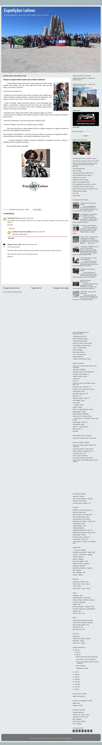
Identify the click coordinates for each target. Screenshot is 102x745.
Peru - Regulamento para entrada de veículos (84, 184)
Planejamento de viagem (82, 668)
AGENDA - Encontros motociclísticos (82, 510)
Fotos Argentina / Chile (79, 523)
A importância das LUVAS (79, 336)
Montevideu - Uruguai (78, 640)
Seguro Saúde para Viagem (80, 191)
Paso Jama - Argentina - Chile (80, 561)
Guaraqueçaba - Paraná (79, 391)
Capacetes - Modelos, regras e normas (82, 343)
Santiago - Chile (77, 611)
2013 (76, 689)
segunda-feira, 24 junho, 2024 (29, 244)
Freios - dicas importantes (79, 354)
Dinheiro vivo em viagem (79, 177)
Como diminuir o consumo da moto (82, 345)
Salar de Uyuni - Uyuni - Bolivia (81, 584)
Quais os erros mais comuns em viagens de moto (85, 188)
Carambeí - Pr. (76, 378)
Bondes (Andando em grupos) (80, 338)
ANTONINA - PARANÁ (79, 369)
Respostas (12, 228)
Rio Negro (75, 431)
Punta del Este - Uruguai (79, 643)
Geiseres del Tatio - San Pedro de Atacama (83, 600)
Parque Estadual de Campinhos (81, 414)
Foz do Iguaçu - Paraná (79, 400)
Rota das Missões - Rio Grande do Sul (82, 514)
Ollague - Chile (77, 604)
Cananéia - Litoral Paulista (79, 501)
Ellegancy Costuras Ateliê (14, 244)
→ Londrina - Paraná (78, 405)
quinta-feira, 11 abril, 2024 (26, 218)
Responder (10, 225)
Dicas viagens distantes (79, 352)
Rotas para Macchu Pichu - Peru (81, 517)
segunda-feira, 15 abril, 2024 (37, 231)
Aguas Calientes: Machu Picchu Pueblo (83, 620)
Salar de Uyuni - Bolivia (79, 721)
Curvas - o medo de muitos (79, 347)
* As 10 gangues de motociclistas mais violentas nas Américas (88, 215)
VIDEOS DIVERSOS (78, 528)
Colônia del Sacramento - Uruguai (81, 638)
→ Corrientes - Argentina (79, 550)
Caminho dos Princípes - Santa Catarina (83, 449)
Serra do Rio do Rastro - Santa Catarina (83, 458)
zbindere (56, 738)
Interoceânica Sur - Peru (79, 629)
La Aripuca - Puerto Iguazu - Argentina (83, 554)
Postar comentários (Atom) (15, 292)
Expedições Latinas (19, 11)
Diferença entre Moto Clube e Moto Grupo (87, 656)
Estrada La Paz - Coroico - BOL (81, 714)
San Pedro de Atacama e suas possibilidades (84, 609)
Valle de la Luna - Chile (79, 613)
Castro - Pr (75, 381)
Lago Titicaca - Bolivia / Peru (80, 581)
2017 (76, 682)
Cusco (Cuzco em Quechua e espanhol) (83, 622)
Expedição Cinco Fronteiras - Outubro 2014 (84, 521)
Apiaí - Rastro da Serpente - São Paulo (83, 498)
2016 (76, 684)
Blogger (69, 738)
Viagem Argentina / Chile (79, 525)
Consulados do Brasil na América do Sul (83, 173)
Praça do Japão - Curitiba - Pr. (80, 422)
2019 (76, 677)
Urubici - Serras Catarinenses (80, 455)
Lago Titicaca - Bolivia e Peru (80, 717)
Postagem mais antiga (61, 288)
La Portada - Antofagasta (79, 602)
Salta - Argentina (77, 570)
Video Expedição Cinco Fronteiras (81, 519)
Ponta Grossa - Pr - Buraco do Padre (82, 416)
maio (77, 652)
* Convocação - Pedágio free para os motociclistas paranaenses (89, 247)
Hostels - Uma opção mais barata (81, 182)
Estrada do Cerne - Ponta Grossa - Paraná (83, 389)
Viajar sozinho (76, 195)
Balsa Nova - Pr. (77, 396)
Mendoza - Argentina (78, 559)
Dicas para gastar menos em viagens (82, 175)
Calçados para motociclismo (80, 341)
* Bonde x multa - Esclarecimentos (89, 237)
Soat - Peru (75, 193)
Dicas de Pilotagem (78, 350)
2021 (76, 672)
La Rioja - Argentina (78, 556)
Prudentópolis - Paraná (78, 424)
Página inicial (36, 288)
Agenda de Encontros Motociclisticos (85, 281)
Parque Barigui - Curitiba (79, 411)
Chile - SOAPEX (77, 170)
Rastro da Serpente (81, 665)
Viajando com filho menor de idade (82, 359)
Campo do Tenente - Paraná (80, 376)
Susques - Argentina (78, 574)
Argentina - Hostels (78, 705)
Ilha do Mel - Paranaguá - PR (80, 393)
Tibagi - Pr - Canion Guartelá (80, 426)
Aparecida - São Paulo (78, 496)
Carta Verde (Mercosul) (79, 168)
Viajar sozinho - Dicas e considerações (86, 659)
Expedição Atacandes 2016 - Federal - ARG (84, 532)
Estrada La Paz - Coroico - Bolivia (81, 588)
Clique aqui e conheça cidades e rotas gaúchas (84, 438)
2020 (76, 674)
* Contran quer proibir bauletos (88, 225)
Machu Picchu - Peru (78, 627)
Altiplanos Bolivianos (78, 712)
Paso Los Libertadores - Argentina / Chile (83, 606)
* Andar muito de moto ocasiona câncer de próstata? (88, 258)
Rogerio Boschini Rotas (79, 696)
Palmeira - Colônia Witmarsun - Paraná (83, 409)
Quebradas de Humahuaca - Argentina (82, 568)
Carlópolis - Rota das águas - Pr (81, 374)
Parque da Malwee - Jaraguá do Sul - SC (83, 451)
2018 (76, 679)
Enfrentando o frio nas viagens (80, 179)
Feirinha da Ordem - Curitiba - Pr (81, 398)
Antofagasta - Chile (78, 595)
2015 (76, 687)
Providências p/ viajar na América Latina (83, 186)
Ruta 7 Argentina (77, 719)
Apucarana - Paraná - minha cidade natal (83, 372)
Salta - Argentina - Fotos (79, 572)
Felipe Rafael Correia (13, 218)
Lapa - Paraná (76, 402)
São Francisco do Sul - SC (79, 453)
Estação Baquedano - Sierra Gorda (81, 597)
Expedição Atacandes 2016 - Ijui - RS (82, 530)
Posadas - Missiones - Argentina (81, 563)
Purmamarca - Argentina (79, 565)
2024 (76, 650)
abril (77, 654)
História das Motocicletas (79, 512)
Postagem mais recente (11, 288)
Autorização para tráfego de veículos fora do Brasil (86, 161)
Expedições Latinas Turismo (19, 231)
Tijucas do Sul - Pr (77, 429)
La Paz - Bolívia (77, 586)
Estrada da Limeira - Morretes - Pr (81, 387)
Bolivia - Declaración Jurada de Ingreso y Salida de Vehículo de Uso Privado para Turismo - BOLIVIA (85, 164)
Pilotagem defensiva (78, 356)
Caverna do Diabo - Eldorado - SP (81, 503)
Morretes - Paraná (77, 407)
